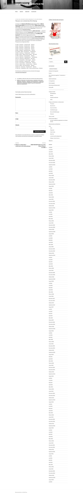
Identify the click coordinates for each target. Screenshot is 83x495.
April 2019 (51, 263)
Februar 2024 (51, 156)
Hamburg (19, 81)
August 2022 (51, 186)
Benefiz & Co (52, 105)
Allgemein (19, 78)
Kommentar (18, 97)
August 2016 (51, 330)
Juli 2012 (50, 430)
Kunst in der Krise (53, 107)
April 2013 (51, 410)
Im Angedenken (52, 80)
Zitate (51, 99)
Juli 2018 (50, 283)
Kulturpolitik (51, 87)
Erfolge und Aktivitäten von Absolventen (32, 78)
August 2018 (51, 281)
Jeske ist (21, 11)
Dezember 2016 (52, 322)
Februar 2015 (51, 363)
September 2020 (52, 231)
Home (16, 11)
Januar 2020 (51, 246)
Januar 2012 (51, 442)
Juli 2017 (50, 309)
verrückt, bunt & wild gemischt (55, 136)
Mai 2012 (50, 434)
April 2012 (51, 436)
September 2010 (52, 477)
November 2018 (52, 274)
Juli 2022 (50, 188)
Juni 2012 (50, 432)
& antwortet (33, 11)
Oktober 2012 (51, 423)
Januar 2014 (51, 391)
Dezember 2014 (52, 367)
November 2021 (52, 203)
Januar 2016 (51, 343)
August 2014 (51, 376)
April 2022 (51, 192)
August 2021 (51, 210)
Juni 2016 (50, 335)
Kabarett (24, 81)
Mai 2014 (50, 382)
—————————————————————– (56, 89)
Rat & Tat (52, 134)
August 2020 (51, 233)
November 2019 (52, 250)
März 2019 (51, 266)
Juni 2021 (50, 214)
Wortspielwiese (53, 93)
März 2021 (51, 218)
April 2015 (51, 358)
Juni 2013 (50, 406)
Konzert (29, 81)
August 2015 (51, 354)
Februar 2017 (51, 320)
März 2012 (51, 438)
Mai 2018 (50, 287)
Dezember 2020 (52, 225)
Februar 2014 (51, 389)
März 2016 (51, 339)
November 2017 (52, 300)
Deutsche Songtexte (29, 4)
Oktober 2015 (51, 350)
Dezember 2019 (52, 248)
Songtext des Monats (54, 97)
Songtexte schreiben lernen (24, 83)
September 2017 (52, 304)
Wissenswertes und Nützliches (54, 124)
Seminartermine (53, 43)
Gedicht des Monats (52, 78)
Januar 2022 (51, 199)
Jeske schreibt (51, 116)
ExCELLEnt (40, 80)
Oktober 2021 (51, 205)
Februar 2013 (51, 414)
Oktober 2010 (51, 475)
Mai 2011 (50, 460)
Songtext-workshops (27, 82)
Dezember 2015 (52, 345)
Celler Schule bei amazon (56, 19)
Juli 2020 (50, 235)
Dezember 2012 (52, 419)
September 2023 (52, 164)
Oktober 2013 (51, 397)
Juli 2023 (50, 166)
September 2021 (52, 207)
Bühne (18, 80)
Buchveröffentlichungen (54, 111)
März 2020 (51, 244)
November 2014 (52, 369)
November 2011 (52, 447)
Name (16, 113)
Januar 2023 (51, 177)
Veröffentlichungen (53, 109)
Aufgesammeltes (52, 91)
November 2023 (52, 162)
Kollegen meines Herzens (54, 138)
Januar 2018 (51, 296)
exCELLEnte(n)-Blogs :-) (53, 118)
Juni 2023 (50, 169)
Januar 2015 (51, 365)
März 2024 (51, 153)
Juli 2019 (50, 257)
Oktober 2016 (51, 326)
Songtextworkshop (36, 83)
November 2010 (52, 473)
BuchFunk (33, 28)
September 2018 (52, 279)
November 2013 (52, 395)
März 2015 (51, 361)
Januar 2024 (51, 158)
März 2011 (51, 464)
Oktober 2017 (51, 302)
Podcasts (52, 113)
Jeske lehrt (27, 11)
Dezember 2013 (52, 393)
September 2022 (52, 184)
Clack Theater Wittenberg (37, 37)
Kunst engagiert (52, 83)
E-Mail (16, 119)
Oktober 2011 (51, 449)
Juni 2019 (50, 259)
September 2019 (52, 255)
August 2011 (51, 453)
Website (17, 125)
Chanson (35, 80)
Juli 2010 (50, 481)
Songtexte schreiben (38, 82)
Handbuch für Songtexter (53, 70)
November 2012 (52, 421)
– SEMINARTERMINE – (53, 68)
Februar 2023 (51, 175)
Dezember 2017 (52, 298)
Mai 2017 (50, 313)
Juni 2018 (50, 285)
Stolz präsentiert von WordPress (21, 492)
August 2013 (51, 401)
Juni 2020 (51, 238)
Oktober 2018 (51, 276)
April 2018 (51, 289)
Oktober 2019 (51, 253)
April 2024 (51, 151)
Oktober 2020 (51, 229)
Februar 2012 (51, 440)
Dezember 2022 (52, 179)
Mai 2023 (50, 171)
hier (27, 35)
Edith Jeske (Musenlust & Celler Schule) (32, 19)
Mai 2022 (50, 190)
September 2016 (52, 328)
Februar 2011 (51, 466)
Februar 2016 (51, 341)
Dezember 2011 (52, 445)
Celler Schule (34, 23)
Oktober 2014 (51, 371)
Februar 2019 (51, 268)
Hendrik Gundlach (26, 29)
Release (51, 95)
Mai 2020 (50, 240)
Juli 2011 (50, 455)
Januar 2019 (51, 270)
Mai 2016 (50, 337)
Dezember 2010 (52, 471)
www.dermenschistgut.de (20, 72)
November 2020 (52, 227)
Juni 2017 (50, 311)
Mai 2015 (50, 356)
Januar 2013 (51, 417)
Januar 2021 (51, 222)
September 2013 (52, 399)
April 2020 (51, 242)
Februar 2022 (51, 197)
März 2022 (51, 194)
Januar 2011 (51, 468)
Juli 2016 (50, 332)
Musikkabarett (35, 81)
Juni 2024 (50, 149)
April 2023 (51, 173)
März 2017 (51, 317)
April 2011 (51, 462)
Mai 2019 (50, 261)
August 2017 (51, 307)
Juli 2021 (50, 212)
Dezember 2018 (52, 272)
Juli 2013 (50, 404)
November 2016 (52, 324)
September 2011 (52, 451)
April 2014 (51, 384)
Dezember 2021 (52, 201)
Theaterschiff (30, 32)
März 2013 (51, 412)
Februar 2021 (51, 220)
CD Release (23, 80)
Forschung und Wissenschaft (54, 85)
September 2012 (52, 425)
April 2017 (51, 315)
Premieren (52, 103)
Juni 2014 (50, 380)
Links (50, 126)
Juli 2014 (50, 378)
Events (50, 73)
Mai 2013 (50, 408)
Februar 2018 (51, 294)
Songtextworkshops (22, 84)
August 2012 (51, 427)
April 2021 (51, 216)
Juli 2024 (50, 147)
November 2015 (52, 348)
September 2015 (52, 352)
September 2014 (52, 373)
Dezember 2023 (52, 160)
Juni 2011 (50, 458)
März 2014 (51, 386)
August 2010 (51, 479)
